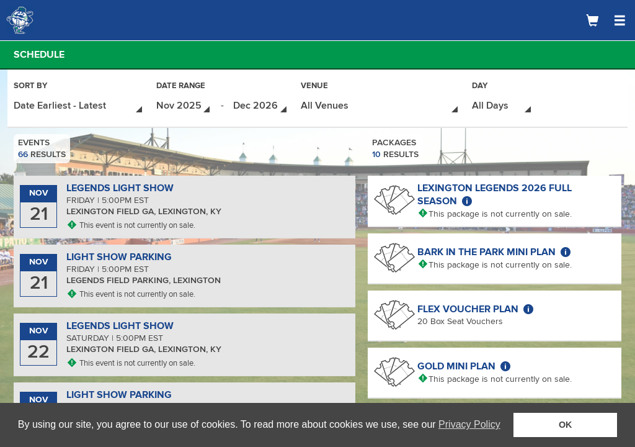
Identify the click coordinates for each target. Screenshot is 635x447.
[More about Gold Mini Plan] (505, 366)
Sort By (30, 86)
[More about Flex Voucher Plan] (528, 309)
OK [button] (565, 425)
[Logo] (52, 20)
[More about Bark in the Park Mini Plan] (566, 252)
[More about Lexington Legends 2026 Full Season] (467, 201)
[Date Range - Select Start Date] (183, 105)
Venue (314, 86)
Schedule (39, 55)
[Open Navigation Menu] (619, 20)
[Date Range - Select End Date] (260, 105)
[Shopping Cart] (592, 20)
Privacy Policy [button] (469, 424)
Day (479, 86)
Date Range (180, 86)
